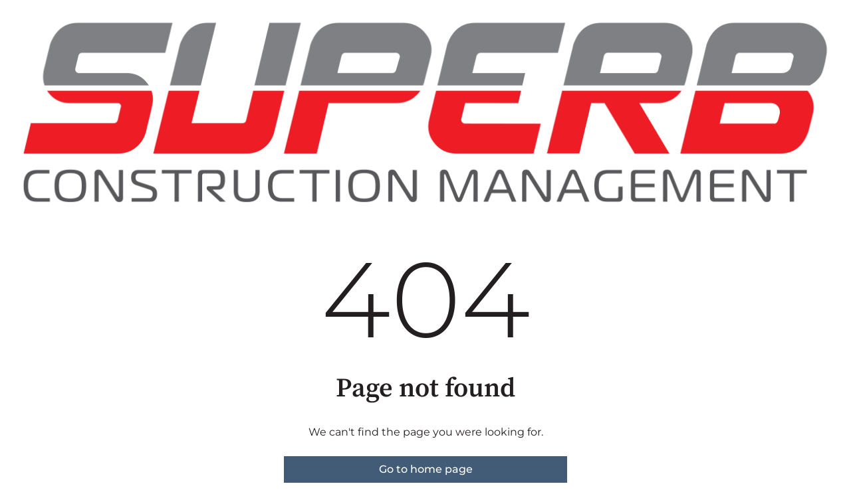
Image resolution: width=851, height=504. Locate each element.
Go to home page (426, 469)
